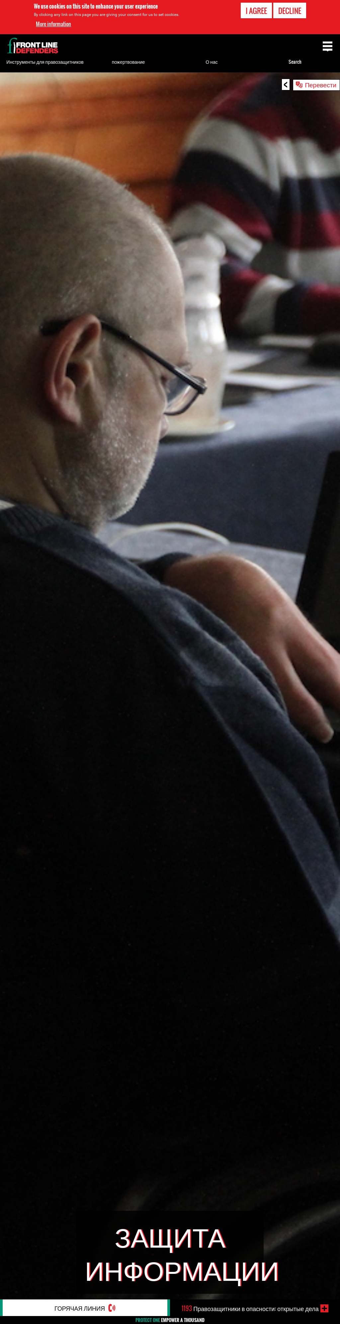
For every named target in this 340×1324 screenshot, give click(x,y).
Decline (289, 10)
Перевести (320, 84)
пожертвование (128, 61)
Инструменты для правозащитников (44, 61)
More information (53, 24)
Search (295, 61)
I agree (256, 10)
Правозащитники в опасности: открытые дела (250, 1308)
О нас (211, 61)
